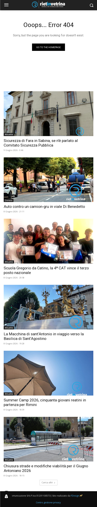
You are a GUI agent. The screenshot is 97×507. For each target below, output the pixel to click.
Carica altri (48, 482)
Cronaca (8, 200)
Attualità (9, 134)
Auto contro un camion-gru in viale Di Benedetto (44, 206)
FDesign (75, 495)
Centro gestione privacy (48, 502)
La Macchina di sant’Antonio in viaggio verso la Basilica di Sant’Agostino (44, 336)
